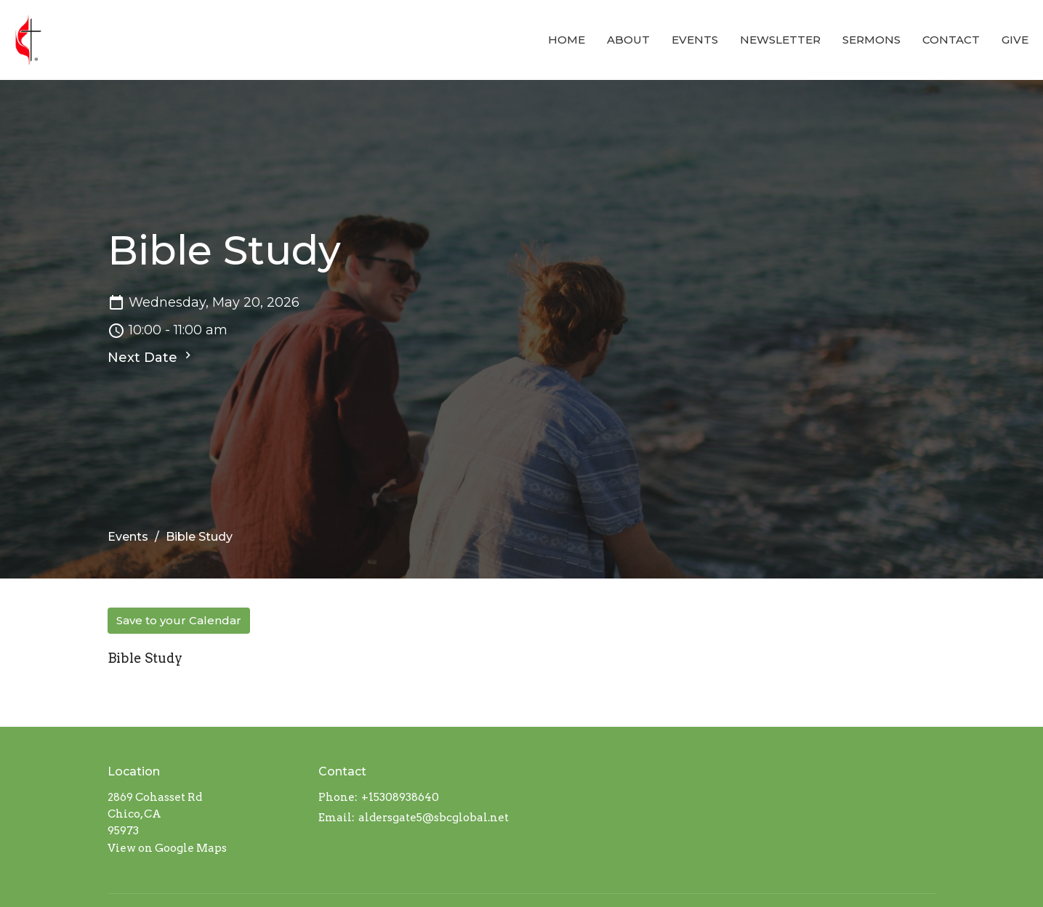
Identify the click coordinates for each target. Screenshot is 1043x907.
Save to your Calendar (178, 620)
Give (1015, 40)
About (628, 40)
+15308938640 (400, 797)
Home (566, 40)
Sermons (871, 40)
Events (695, 40)
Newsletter (780, 40)
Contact (951, 40)
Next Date (151, 357)
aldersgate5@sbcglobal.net (433, 817)
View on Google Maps (167, 848)
